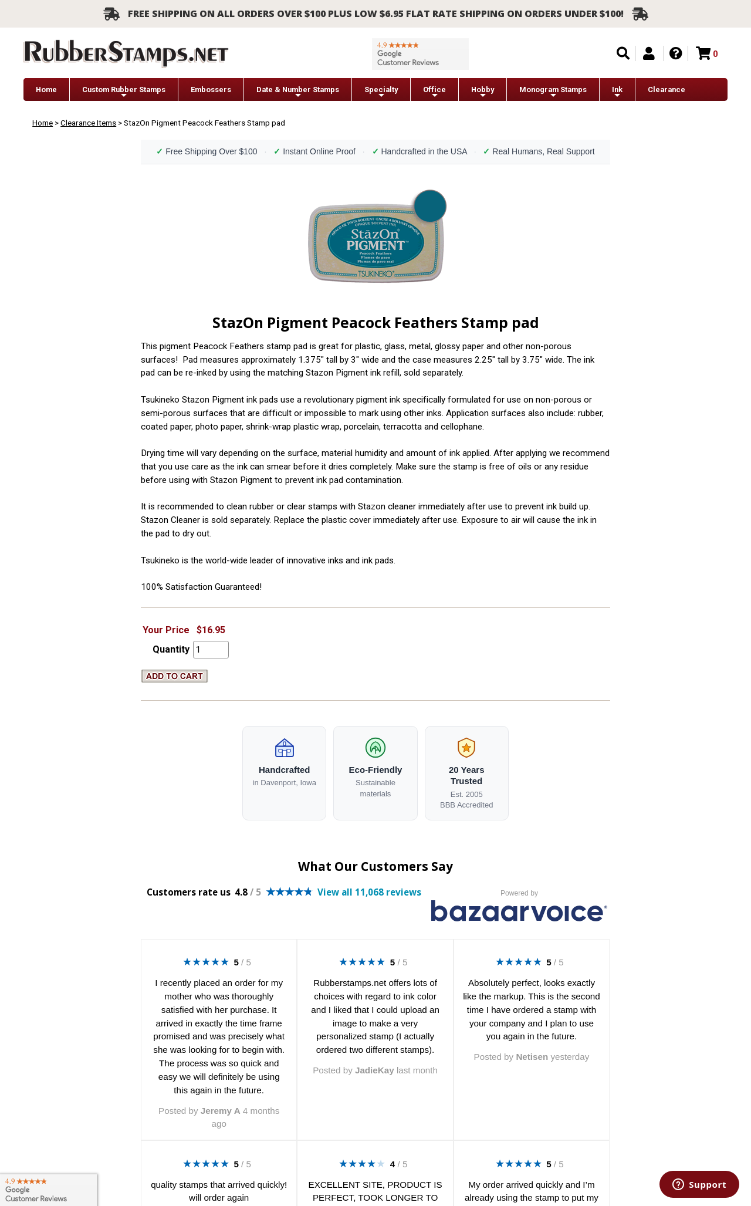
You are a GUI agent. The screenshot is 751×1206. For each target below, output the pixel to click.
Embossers (211, 89)
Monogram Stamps (553, 92)
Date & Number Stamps (297, 92)
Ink (617, 92)
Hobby (482, 92)
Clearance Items (88, 122)
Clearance (666, 89)
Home (46, 89)
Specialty (381, 92)
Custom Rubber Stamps (123, 92)
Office (434, 92)
